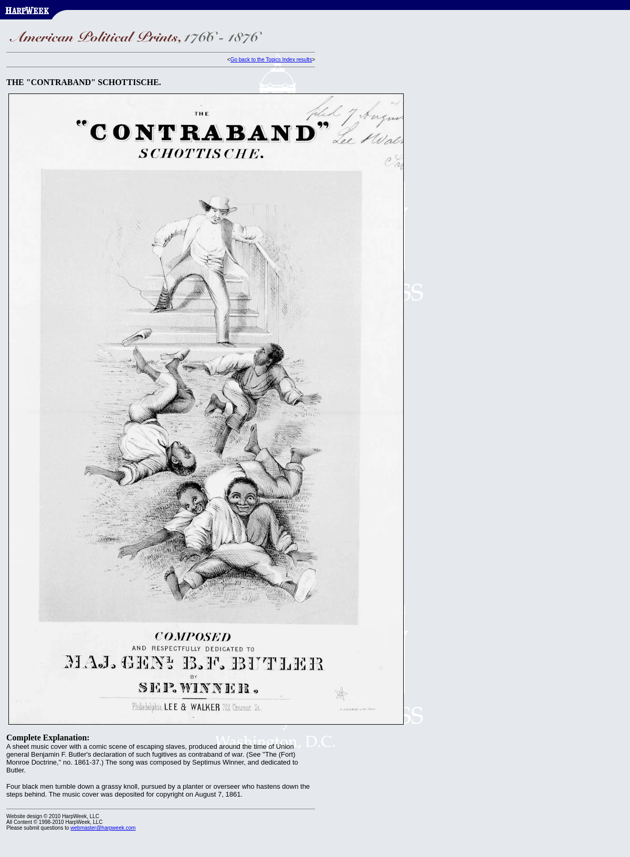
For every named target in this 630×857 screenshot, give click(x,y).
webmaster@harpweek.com (102, 828)
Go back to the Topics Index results (271, 59)
